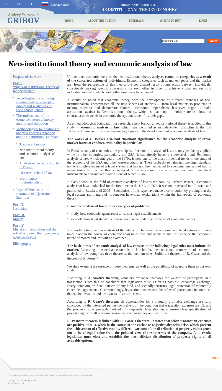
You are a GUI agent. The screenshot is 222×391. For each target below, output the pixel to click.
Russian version (56, 4)
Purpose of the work (27, 77)
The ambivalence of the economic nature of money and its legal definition (35, 119)
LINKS (203, 21)
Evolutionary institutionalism (31, 180)
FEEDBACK (136, 21)
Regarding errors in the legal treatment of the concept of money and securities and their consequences (36, 104)
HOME (69, 21)
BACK (216, 358)
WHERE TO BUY (170, 21)
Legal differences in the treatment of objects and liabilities (33, 194)
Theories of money (33, 144)
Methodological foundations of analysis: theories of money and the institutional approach (38, 133)
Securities (20, 209)
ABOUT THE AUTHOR (102, 21)
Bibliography (22, 244)
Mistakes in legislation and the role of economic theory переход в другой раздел (36, 233)
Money (18, 219)
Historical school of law (36, 173)
